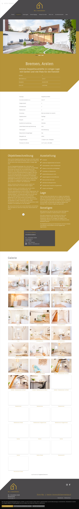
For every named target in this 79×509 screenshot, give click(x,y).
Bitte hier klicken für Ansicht (48, 113)
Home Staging (33, 14)
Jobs (66, 14)
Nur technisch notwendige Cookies (22, 506)
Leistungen (25, 14)
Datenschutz (67, 498)
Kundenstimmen (59, 14)
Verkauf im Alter (43, 14)
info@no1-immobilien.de (33, 244)
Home (12, 14)
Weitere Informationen (38, 506)
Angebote (18, 14)
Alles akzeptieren (7, 506)
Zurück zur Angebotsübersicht (39, 474)
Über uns (51, 14)
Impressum (60, 498)
